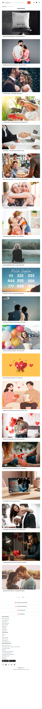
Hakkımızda (4, 634)
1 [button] (16, 597)
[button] (25, 597)
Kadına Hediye (4, 626)
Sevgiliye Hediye (4, 621)
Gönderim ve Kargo (5, 638)
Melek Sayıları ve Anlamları (6, 645)
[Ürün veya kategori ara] (20, 2)
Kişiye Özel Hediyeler (5, 624)
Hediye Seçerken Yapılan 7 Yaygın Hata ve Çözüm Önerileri (11, 646)
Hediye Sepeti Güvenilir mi (6, 641)
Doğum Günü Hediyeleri (5, 623)
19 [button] (22, 597)
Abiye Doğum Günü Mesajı (6, 648)
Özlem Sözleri (4, 649)
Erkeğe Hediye (4, 627)
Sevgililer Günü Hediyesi (5, 618)
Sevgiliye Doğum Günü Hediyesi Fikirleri (8, 654)
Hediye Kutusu (4, 630)
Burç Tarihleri (4, 657)
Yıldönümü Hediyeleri (5, 620)
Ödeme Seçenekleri (5, 640)
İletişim (3, 635)
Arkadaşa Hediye (4, 629)
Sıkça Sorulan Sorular (5, 637)
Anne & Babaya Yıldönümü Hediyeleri (7, 651)
